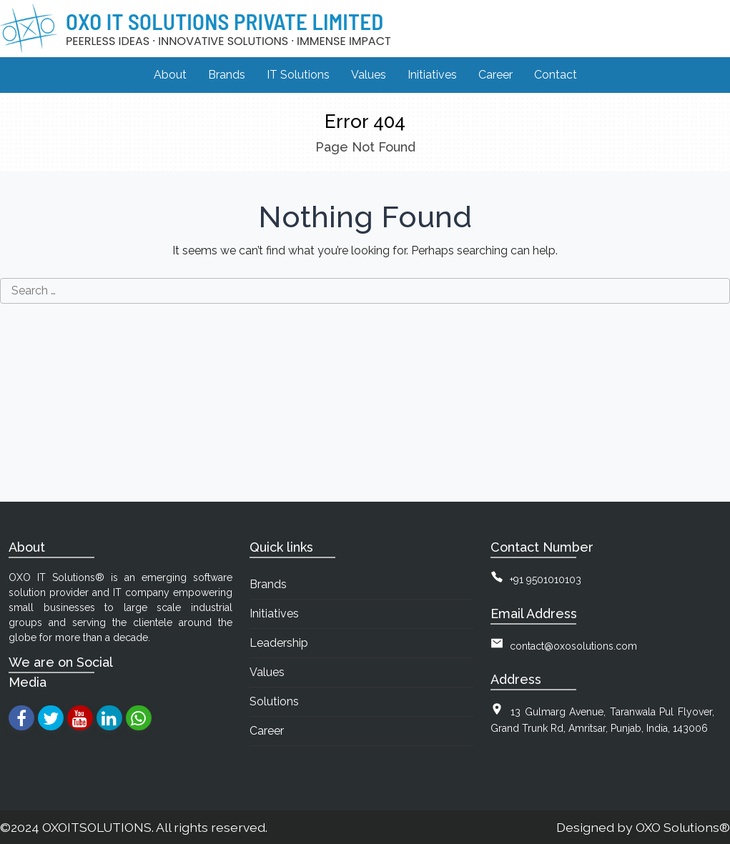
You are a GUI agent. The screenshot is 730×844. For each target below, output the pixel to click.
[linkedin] (109, 717)
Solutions (274, 701)
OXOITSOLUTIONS (97, 827)
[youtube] (79, 717)
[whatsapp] (138, 717)
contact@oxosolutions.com (573, 646)
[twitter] (50, 717)
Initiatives (274, 613)
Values (267, 672)
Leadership (279, 643)
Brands (268, 584)
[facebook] (21, 717)
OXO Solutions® (683, 827)
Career (267, 731)
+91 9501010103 (545, 579)
